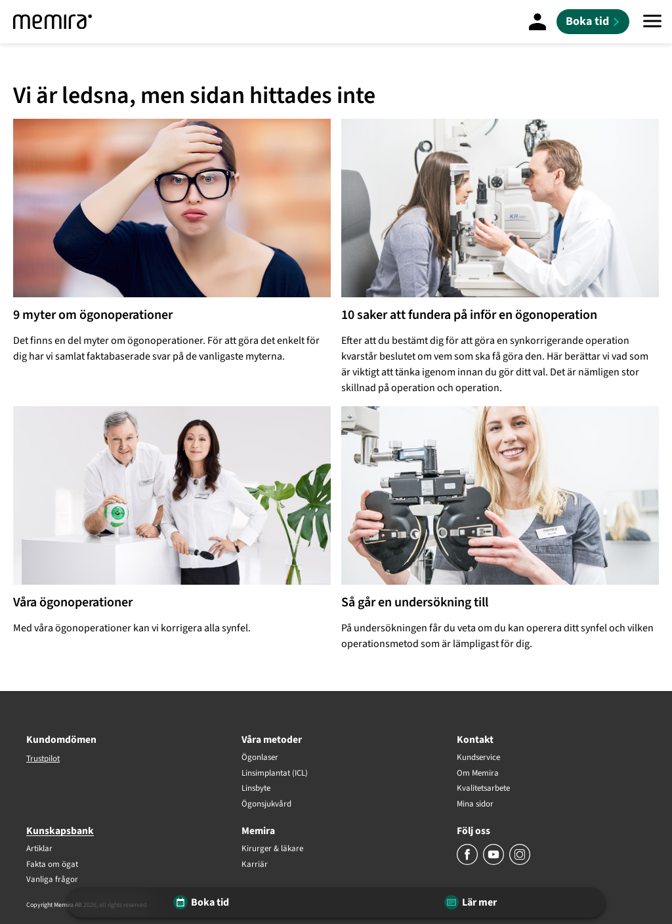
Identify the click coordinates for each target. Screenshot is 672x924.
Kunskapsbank (60, 831)
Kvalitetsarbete (483, 789)
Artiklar (39, 849)
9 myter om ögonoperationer (93, 315)
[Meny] (652, 21)
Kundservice (478, 758)
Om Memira (478, 773)
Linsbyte (256, 789)
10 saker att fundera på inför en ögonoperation (469, 315)
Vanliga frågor (52, 880)
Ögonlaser (260, 758)
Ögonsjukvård (266, 804)
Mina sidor (475, 804)
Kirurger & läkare (272, 849)
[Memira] (52, 21)
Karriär (255, 865)
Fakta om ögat (52, 865)
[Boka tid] (592, 21)
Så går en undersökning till (414, 602)
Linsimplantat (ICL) (275, 773)
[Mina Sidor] (537, 21)
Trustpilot (43, 759)
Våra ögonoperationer (73, 602)
